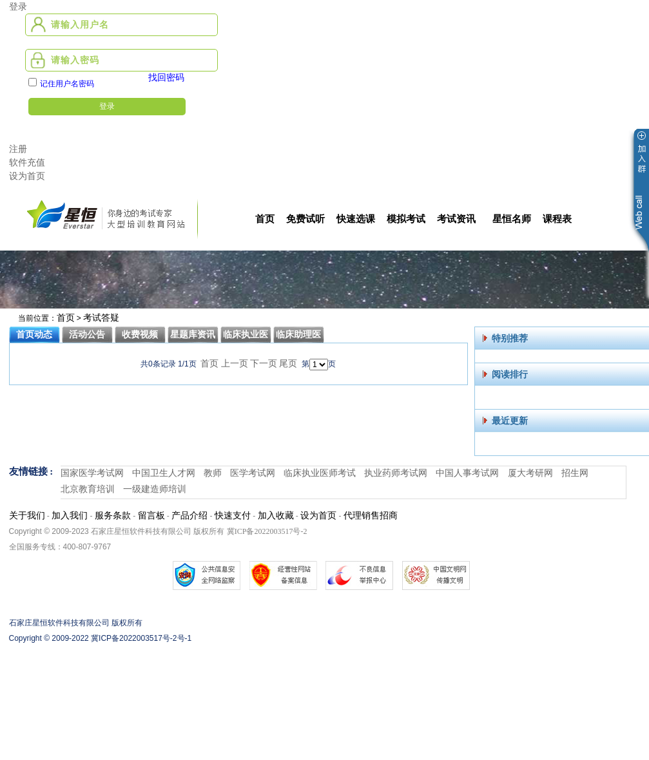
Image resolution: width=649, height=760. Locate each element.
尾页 (288, 363)
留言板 (151, 515)
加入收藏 (276, 515)
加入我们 (70, 515)
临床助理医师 (298, 336)
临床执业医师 (245, 336)
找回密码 (166, 77)
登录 (18, 7)
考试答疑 (101, 318)
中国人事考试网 (467, 473)
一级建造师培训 (154, 489)
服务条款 (113, 515)
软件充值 (27, 162)
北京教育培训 (88, 489)
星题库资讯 (192, 334)
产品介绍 (189, 515)
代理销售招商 (371, 515)
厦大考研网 (530, 473)
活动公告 (87, 334)
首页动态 (34, 334)
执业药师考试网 (395, 473)
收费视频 (140, 334)
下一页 (263, 363)
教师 (213, 473)
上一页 (234, 363)
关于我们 (27, 515)
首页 (66, 318)
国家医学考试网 (92, 473)
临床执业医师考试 (320, 473)
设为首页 (27, 176)
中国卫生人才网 (163, 473)
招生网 (574, 473)
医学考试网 (252, 473)
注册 (18, 149)
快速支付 (233, 515)
